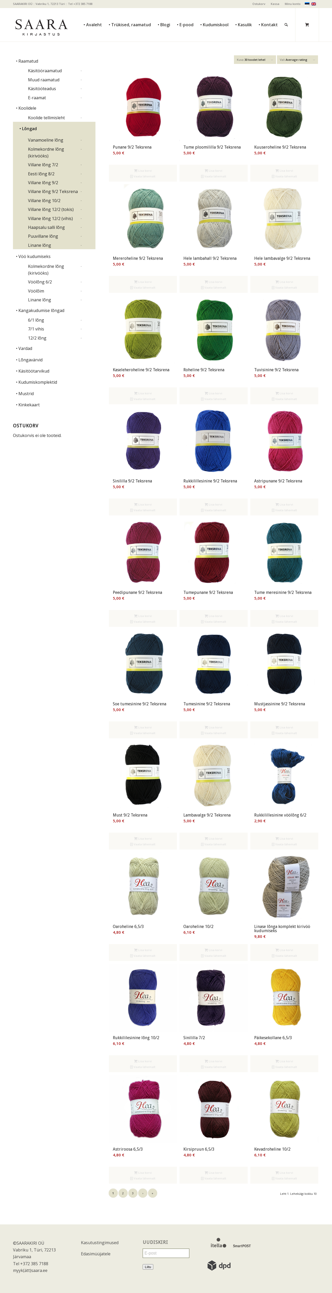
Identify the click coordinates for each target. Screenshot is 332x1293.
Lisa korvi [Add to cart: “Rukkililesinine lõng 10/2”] (143, 1061)
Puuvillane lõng (43, 236)
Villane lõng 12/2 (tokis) (51, 209)
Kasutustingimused (100, 1242)
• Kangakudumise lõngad (40, 310)
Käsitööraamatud (45, 71)
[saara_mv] (41, 25)
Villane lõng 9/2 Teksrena (53, 191)
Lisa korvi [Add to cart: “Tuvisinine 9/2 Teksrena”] (284, 393)
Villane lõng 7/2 (43, 165)
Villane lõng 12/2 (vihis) (50, 218)
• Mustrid (25, 393)
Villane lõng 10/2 (44, 200)
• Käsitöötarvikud (32, 371)
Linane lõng (39, 245)
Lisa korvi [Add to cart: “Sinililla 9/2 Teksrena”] (143, 504)
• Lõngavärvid (29, 360)
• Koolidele (26, 108)
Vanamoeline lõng (45, 140)
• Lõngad (28, 128)
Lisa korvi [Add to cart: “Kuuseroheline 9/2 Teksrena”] (284, 170)
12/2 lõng (37, 338)
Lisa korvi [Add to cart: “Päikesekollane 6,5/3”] (284, 1061)
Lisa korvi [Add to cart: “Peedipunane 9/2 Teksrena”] (143, 615)
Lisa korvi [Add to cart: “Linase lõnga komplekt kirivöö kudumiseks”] (284, 949)
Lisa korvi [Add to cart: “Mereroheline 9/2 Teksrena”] (143, 281)
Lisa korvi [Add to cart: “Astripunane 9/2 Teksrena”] (284, 504)
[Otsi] (286, 13)
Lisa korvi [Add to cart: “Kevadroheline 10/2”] (284, 1172)
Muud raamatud (43, 80)
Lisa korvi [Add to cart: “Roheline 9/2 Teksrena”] (213, 393)
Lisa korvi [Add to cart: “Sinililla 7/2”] (213, 1061)
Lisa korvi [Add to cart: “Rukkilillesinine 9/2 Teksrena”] (213, 504)
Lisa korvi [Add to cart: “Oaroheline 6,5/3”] (143, 949)
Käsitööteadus (42, 88)
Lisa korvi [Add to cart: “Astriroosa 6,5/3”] (143, 1172)
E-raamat (37, 98)
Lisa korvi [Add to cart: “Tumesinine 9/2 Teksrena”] (213, 727)
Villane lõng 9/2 (43, 182)
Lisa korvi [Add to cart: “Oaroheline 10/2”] (213, 949)
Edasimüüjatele (95, 1254)
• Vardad (24, 348)
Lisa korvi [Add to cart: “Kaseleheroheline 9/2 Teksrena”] (143, 393)
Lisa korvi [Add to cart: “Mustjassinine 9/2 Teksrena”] (284, 727)
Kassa (275, 4)
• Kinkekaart (28, 405)
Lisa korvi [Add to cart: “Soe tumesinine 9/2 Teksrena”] (143, 727)
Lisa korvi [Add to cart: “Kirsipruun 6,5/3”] (213, 1172)
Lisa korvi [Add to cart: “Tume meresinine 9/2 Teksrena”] (284, 615)
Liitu (148, 1267)
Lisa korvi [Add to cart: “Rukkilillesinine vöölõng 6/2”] (284, 838)
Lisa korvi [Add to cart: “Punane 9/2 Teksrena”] (143, 170)
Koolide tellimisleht (46, 118)
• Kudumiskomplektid (36, 382)
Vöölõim (36, 291)
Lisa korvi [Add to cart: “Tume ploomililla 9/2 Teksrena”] (213, 170)
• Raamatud (27, 61)
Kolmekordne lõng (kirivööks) (46, 152)
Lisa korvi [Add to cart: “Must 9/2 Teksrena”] (143, 838)
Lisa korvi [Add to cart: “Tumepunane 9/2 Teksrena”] (213, 615)
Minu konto (293, 4)
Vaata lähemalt (142, 176)
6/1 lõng (36, 320)
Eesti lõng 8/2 (41, 174)
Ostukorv (258, 4)
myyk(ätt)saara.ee (30, 1270)
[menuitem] (259, 4)
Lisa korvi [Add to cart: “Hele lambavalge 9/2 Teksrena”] (284, 281)
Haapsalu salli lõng (46, 227)
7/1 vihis (36, 329)
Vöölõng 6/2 (40, 282)
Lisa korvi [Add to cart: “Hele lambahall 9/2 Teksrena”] (213, 281)
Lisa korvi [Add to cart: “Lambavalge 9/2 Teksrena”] (213, 838)
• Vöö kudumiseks (33, 256)
